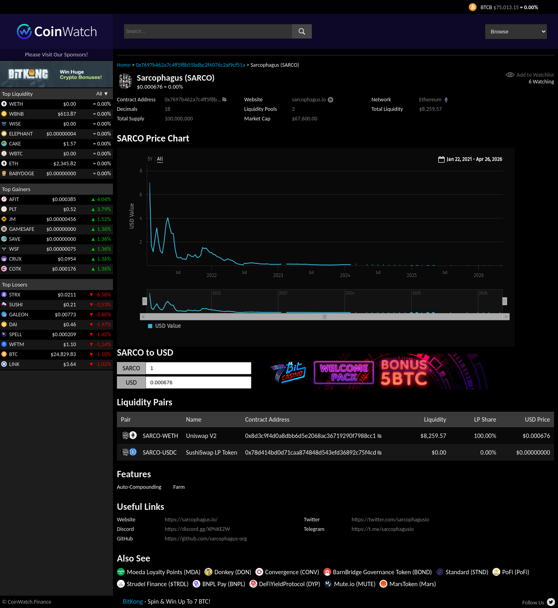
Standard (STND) (467, 572)
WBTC (16, 153)
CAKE (15, 143)
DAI (13, 324)
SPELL (15, 334)
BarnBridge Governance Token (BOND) (382, 572)
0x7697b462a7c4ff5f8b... (193, 99)
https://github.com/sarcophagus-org (206, 538)
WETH (16, 104)
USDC (169, 452)
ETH (13, 163)
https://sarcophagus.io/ (191, 519)
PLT (13, 209)
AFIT (14, 199)
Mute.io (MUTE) (354, 584)
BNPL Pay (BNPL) (223, 584)
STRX (14, 294)
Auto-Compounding (139, 487)
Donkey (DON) (232, 572)
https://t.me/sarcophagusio (383, 529)
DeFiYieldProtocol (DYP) (289, 584)
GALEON (18, 314)
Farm (179, 487)
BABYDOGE (21, 173)
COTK (15, 268)
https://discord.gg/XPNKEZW (197, 529)
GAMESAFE (21, 229)
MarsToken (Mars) (412, 584)
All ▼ (102, 94)
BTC (13, 354)
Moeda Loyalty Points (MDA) (163, 572)
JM (12, 219)
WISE (15, 123)
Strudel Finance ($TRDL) (158, 584)
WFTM (16, 344)
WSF (14, 249)
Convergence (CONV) (292, 572)
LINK (14, 364)
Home (123, 65)
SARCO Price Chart (153, 138)
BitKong (133, 601)
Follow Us (533, 602)
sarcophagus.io (309, 99)
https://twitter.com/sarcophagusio (390, 519)
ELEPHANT (21, 133)
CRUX (15, 259)
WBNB (16, 113)
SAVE (15, 239)
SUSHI (16, 304)
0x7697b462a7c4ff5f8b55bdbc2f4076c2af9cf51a (190, 65)
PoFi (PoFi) (515, 572)
